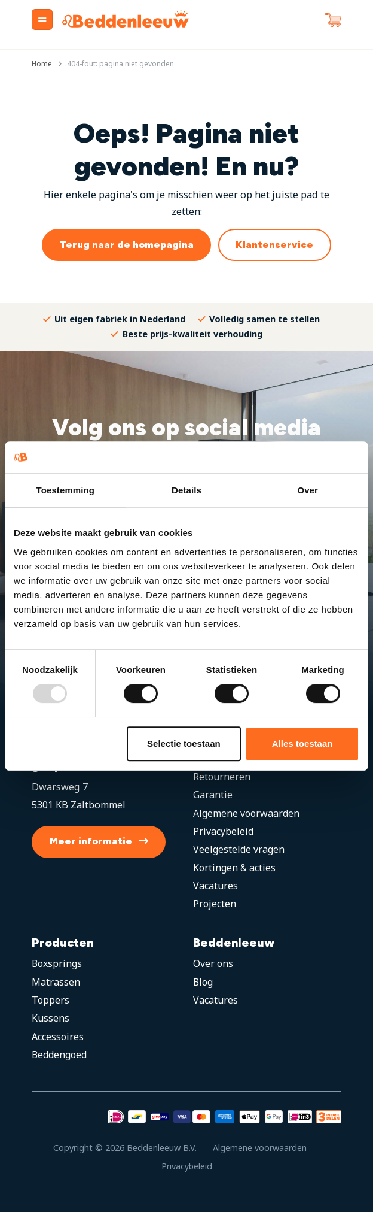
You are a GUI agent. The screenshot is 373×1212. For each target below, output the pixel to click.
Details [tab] (186, 490)
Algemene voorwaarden (247, 813)
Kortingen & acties (235, 867)
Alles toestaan (302, 743)
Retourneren (222, 776)
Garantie (213, 795)
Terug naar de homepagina (127, 244)
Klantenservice (274, 244)
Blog (204, 982)
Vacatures (216, 885)
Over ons (213, 964)
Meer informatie (91, 841)
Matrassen (56, 982)
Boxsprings (58, 964)
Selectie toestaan (184, 743)
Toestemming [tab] (65, 490)
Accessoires (58, 1036)
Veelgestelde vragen (239, 849)
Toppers (51, 1000)
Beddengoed (61, 1055)
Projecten (215, 904)
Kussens (51, 1018)
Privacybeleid (223, 831)
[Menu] (42, 19)
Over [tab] (307, 490)
